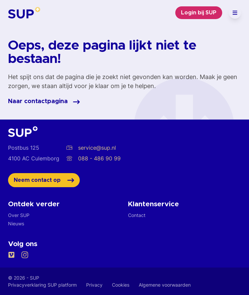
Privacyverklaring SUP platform (42, 285)
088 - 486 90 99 (93, 158)
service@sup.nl (91, 147)
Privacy (94, 285)
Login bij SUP (198, 12)
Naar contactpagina (44, 101)
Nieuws (16, 223)
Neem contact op (44, 180)
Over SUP (18, 215)
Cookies (120, 285)
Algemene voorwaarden (165, 285)
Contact (136, 215)
